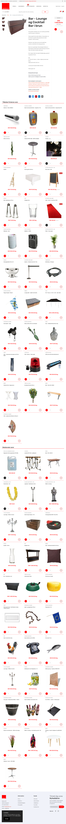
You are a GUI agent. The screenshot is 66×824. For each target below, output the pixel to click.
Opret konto (58, 6)
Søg (45, 11)
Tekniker (46, 136)
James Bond (43, 84)
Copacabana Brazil (32, 87)
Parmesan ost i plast (49, 576)
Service (5, 198)
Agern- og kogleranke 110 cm (29, 607)
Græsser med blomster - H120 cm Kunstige (12, 730)
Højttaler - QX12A (27, 231)
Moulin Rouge (40, 82)
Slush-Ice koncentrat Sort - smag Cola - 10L (32, 107)
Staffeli (5, 169)
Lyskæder (26, 451)
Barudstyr (47, 85)
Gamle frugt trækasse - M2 (29, 514)
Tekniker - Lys (47, 138)
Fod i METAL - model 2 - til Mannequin (52, 699)
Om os (19, 798)
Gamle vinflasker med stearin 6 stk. (30, 699)
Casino (40, 85)
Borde (25, 136)
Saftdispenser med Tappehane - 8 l (30, 668)
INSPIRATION (38, 6)
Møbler (46, 543)
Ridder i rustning (48, 483)
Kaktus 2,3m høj (7, 138)
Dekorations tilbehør (7, 321)
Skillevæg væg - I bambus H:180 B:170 (52, 668)
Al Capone (43, 85)
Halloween (33, 85)
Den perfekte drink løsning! (33, 91)
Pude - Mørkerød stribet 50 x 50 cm (52, 545)
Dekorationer (26, 728)
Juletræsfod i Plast (28, 576)
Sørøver (29, 82)
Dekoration (4, 15)
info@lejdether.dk (7, 806)
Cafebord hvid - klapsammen (9, 385)
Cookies (6, 812)
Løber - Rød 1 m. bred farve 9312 (51, 200)
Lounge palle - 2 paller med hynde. (30, 292)
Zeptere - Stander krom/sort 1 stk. (30, 261)
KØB (26, 132)
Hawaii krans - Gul (7, 483)
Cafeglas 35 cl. (27, 200)
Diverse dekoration (7, 167)
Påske (36, 82)
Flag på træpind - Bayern (8, 292)
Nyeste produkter (30, 6)
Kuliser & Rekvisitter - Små (50, 167)
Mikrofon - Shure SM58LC (8, 107)
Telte (4, 605)
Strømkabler (47, 512)
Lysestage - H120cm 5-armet (9, 668)
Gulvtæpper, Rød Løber (49, 198)
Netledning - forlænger (49, 261)
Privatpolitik (20, 804)
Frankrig (36, 85)
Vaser (46, 321)
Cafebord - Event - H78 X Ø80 (9, 761)
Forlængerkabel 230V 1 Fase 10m (51, 514)
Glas (25, 198)
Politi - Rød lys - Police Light (29, 354)
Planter (5, 728)
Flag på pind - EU (48, 607)
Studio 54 (33, 82)
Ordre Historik (36, 800)
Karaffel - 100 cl (6, 545)
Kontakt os (45, 6)
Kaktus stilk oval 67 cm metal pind (30, 323)
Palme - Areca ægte (49, 231)
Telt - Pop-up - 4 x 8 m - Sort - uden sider (53, 292)
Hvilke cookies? (18, 815)
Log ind (62, 6)
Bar (8, 15)
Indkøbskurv (36, 802)
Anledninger (21, 6)
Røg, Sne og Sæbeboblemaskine (9, 451)
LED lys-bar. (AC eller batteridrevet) (52, 354)
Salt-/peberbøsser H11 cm (8, 200)
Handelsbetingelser (21, 802)
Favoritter (35, 804)
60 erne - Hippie (39, 87)
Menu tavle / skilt (48, 169)
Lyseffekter (26, 352)
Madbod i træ (26, 545)
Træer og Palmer (7, 136)
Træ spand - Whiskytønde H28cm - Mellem (11, 699)
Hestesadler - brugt (7, 323)
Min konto (35, 798)
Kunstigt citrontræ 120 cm (29, 385)
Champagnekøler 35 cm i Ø (8, 261)
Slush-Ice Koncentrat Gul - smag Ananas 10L (53, 107)
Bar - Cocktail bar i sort (8, 576)
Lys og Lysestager (7, 512)
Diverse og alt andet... (49, 697)
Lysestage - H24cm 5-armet (9, 514)
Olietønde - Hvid (7, 231)
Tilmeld (61, 806)
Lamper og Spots (48, 352)
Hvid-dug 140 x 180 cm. (28, 169)
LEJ (55, 29)
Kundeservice (36, 806)
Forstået (6, 818)
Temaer (14, 6)
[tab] (3, 18)
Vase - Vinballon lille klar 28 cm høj (51, 323)
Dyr (4, 636)
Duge (25, 167)
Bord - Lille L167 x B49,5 (49, 385)
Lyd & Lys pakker (27, 229)
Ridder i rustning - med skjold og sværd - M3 (32, 730)
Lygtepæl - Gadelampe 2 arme (30, 483)
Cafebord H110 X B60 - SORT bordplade (31, 138)
